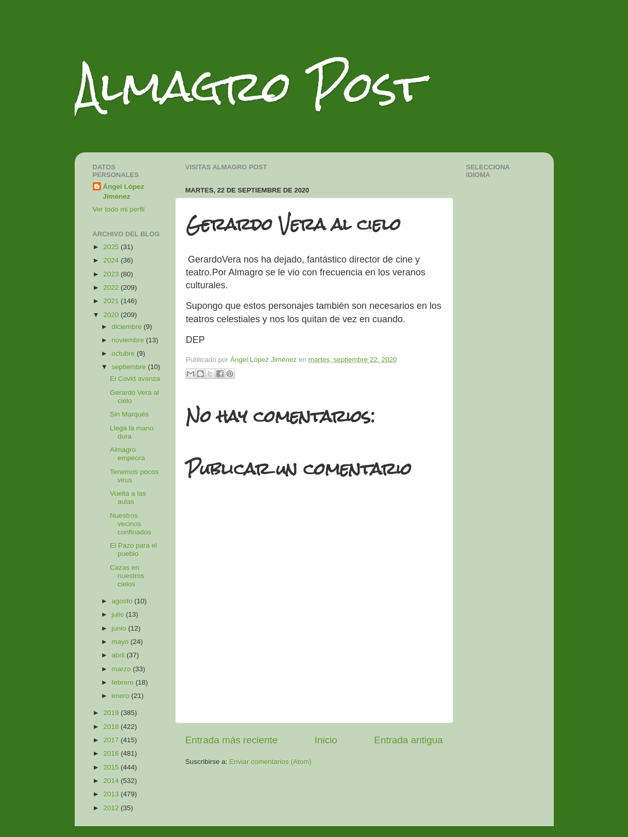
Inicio (326, 740)
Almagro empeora (127, 454)
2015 (112, 767)
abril (119, 655)
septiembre (130, 367)
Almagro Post (249, 86)
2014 (112, 780)
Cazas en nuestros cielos (127, 576)
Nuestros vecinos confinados (130, 524)
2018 (112, 726)
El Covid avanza (135, 378)
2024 (112, 260)
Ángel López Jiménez (123, 191)
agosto (123, 601)
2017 (112, 740)
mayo (121, 642)
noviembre (129, 340)
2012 (112, 808)
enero (121, 696)
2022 (112, 287)
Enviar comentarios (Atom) (270, 761)
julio (119, 614)
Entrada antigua (408, 740)
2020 (112, 315)
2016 (112, 753)
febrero (124, 682)
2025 (112, 247)
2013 (112, 794)
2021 (112, 301)
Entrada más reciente (231, 740)
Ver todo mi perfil (119, 209)
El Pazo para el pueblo (133, 549)
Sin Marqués (129, 414)
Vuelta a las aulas (128, 497)
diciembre (128, 326)
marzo (122, 669)
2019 (112, 713)
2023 (112, 274)
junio (120, 628)
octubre (124, 353)
